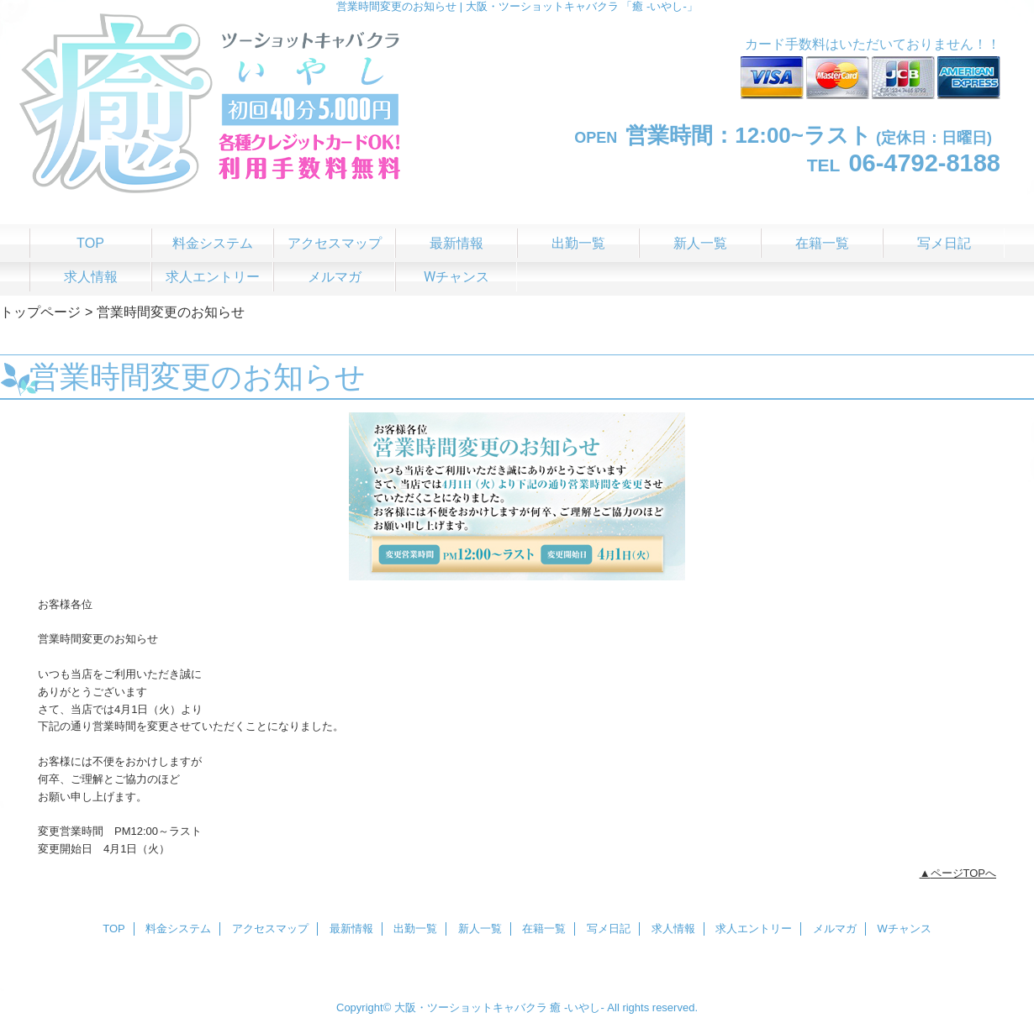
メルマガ (835, 928)
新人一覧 (480, 928)
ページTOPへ (964, 873)
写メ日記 (608, 928)
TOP (90, 242)
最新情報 (351, 928)
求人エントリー (753, 928)
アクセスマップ (270, 928)
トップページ (40, 311)
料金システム (178, 928)
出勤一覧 (415, 928)
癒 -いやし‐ (577, 1007)
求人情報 (673, 928)
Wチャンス (904, 928)
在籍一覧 (544, 928)
